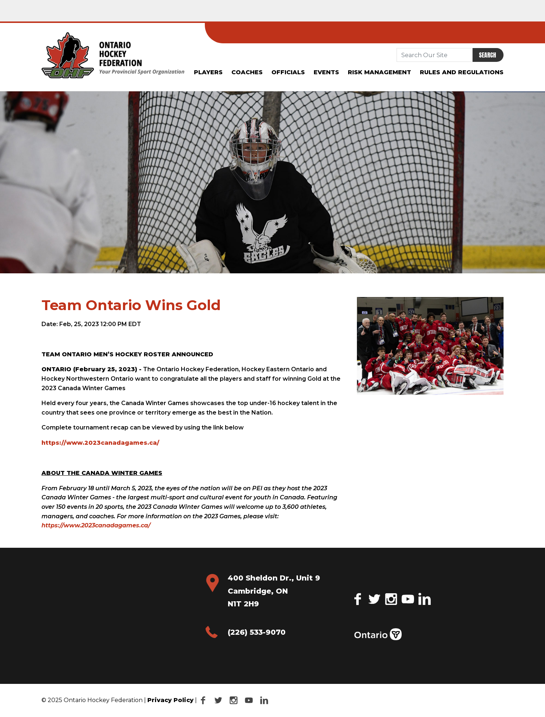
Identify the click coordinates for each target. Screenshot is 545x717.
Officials (288, 72)
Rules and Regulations (462, 72)
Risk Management (379, 72)
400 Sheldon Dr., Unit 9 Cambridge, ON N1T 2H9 (274, 591)
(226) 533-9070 (257, 632)
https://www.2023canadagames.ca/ (100, 442)
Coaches (247, 72)
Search (487, 55)
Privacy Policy (170, 700)
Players (208, 72)
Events (326, 72)
